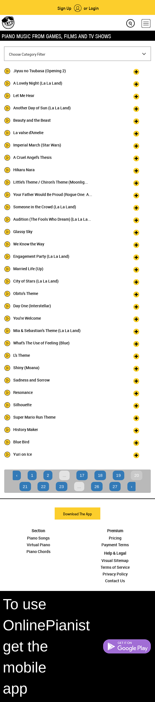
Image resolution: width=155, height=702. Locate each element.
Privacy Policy (115, 574)
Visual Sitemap (115, 560)
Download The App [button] (77, 513)
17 (82, 475)
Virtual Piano (38, 544)
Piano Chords (38, 551)
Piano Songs (38, 538)
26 (96, 486)
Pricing (115, 538)
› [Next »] (131, 486)
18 (100, 475)
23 (61, 486)
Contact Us (115, 580)
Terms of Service (115, 567)
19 (118, 475)
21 (25, 486)
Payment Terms (115, 544)
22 (43, 486)
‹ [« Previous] (16, 475)
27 (115, 486)
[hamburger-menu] (145, 23)
